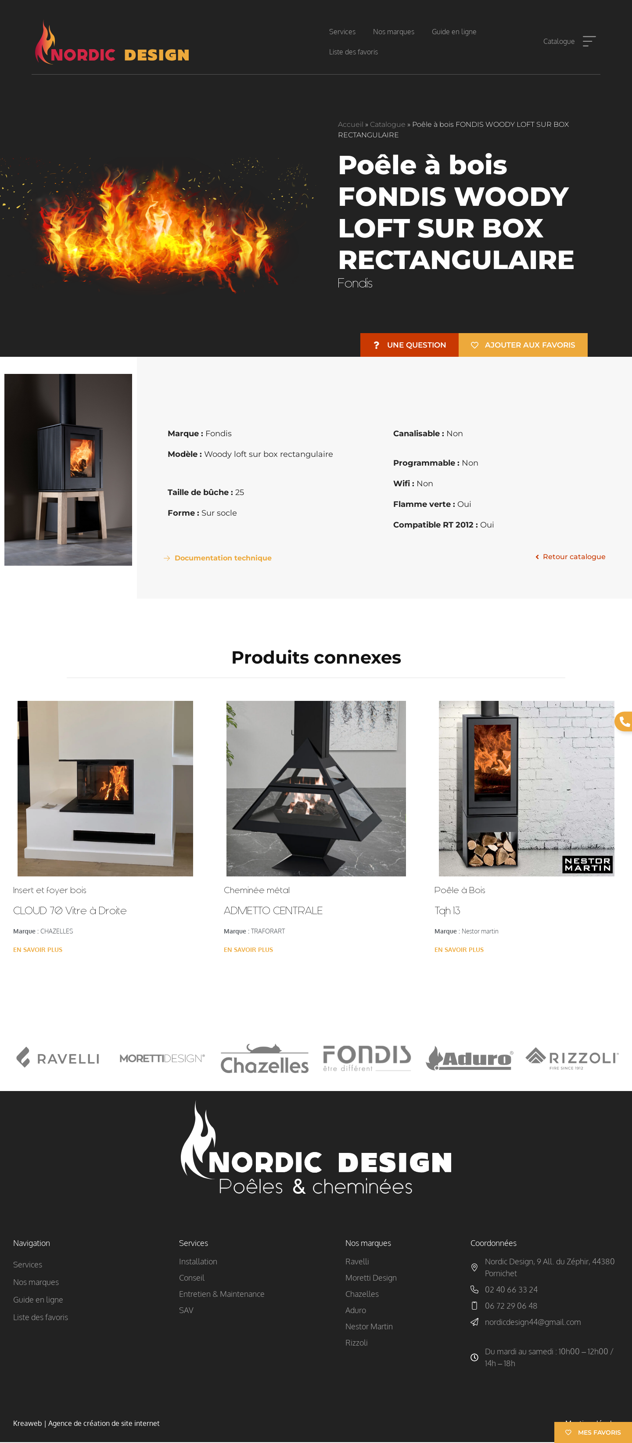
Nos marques (393, 31)
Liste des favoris (353, 51)
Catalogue (559, 41)
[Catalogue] (589, 41)
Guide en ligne (454, 31)
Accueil (350, 124)
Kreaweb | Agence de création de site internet (86, 1424)
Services (342, 31)
